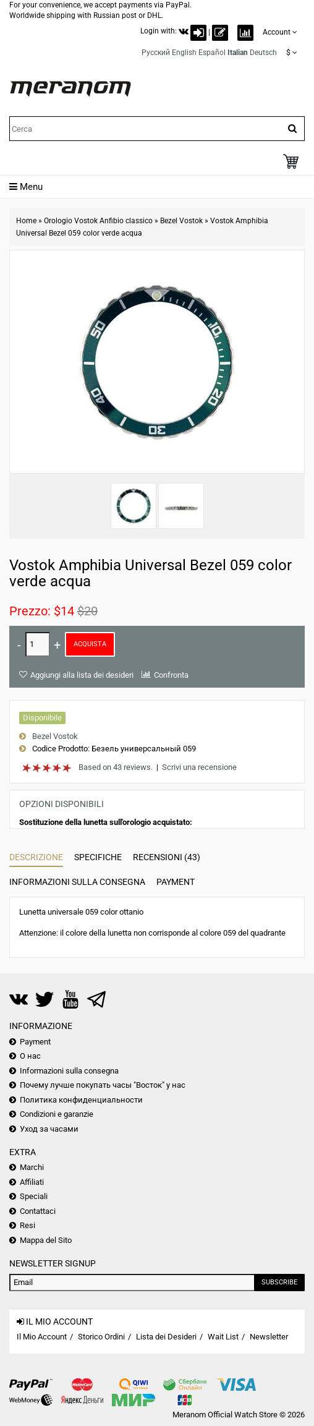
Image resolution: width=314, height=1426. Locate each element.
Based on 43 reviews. (115, 767)
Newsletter (269, 1336)
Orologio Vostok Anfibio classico (98, 220)
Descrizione (36, 857)
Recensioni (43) (166, 857)
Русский (156, 52)
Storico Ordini (101, 1336)
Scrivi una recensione (199, 767)
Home (26, 220)
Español (212, 52)
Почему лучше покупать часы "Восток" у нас (102, 1085)
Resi (27, 1225)
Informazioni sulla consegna (77, 882)
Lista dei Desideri (166, 1336)
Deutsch (263, 52)
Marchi (32, 1167)
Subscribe (279, 1282)
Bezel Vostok (181, 220)
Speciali (34, 1196)
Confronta (171, 675)
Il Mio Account (42, 1336)
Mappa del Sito (46, 1240)
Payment (175, 882)
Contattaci (38, 1211)
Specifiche (98, 857)
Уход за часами (49, 1129)
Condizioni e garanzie (56, 1114)
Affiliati (32, 1182)
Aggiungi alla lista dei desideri (82, 675)
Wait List (223, 1336)
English (184, 52)
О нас (30, 1056)
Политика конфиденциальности (81, 1099)
